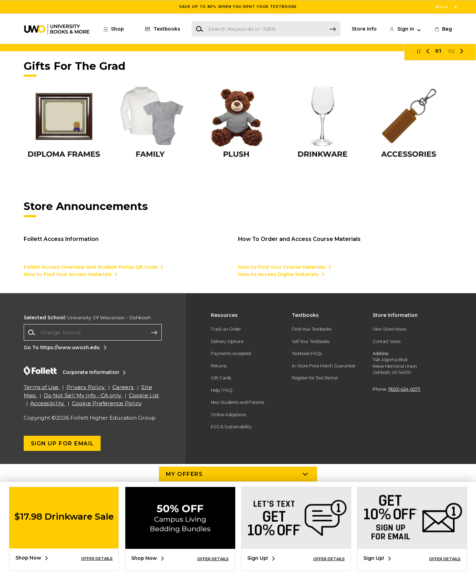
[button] (117, 29)
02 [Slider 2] (451, 162)
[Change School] (93, 444)
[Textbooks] (161, 29)
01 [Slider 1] (438, 162)
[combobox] (93, 444)
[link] (442, 29)
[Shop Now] (238, 103)
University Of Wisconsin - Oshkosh (87, 429)
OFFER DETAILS (97, 558)
